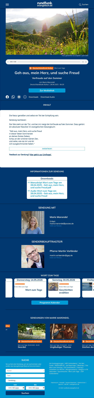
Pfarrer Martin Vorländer (64, 251)
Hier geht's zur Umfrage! (41, 154)
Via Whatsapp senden (13, 96)
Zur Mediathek (47, 90)
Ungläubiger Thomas (60, 347)
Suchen (85, 4)
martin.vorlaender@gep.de (61, 255)
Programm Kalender (50, 302)
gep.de (60, 384)
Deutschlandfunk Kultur (39, 84)
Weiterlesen (47, 148)
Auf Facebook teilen (7, 96)
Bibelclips (80, 365)
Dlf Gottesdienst (69, 367)
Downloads (33, 97)
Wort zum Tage (59, 68)
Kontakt (62, 383)
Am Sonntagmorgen (56, 363)
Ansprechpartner (71, 383)
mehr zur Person (56, 226)
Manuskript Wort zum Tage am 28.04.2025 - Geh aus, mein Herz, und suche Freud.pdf (47, 185)
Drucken (25, 96)
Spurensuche (62, 371)
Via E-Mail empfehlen (19, 96)
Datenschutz (81, 383)
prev (7, 287)
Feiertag (80, 367)
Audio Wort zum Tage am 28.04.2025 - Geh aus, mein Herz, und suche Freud (47, 193)
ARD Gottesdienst (71, 363)
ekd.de (66, 384)
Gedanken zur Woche (56, 369)
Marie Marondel (48, 82)
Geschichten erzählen (66, 291)
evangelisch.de (74, 384)
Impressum (54, 383)
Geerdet (22, 347)
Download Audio (48, 97)
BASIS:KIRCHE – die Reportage (65, 365)
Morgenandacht (71, 369)
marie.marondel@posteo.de (62, 223)
